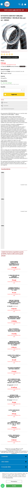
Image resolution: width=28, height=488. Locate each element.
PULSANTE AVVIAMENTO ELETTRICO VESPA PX (14, 368)
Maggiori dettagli (7, 73)
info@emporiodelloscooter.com (14, 450)
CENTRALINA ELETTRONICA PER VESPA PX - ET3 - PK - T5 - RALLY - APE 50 (14, 423)
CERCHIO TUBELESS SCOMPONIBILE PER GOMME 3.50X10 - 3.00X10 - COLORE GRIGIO (14, 302)
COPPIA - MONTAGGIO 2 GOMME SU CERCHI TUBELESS (14, 436)
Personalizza (14, 481)
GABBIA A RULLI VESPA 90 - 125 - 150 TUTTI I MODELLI (14, 356)
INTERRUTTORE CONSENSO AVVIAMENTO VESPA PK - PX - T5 (14, 396)
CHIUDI (26, 473)
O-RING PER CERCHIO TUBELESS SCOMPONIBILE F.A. (14, 276)
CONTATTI (14, 453)
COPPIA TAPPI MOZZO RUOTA (14, 411)
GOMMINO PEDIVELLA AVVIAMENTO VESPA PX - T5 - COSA (14, 289)
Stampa (5, 102)
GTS (14, 10)
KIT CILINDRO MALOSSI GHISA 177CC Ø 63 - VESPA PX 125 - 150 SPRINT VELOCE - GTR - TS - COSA (14, 381)
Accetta (14, 485)
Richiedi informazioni (8, 108)
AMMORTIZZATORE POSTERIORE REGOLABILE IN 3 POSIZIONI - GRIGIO (14, 317)
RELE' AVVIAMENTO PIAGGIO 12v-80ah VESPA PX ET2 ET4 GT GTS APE (14, 330)
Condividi (5, 105)
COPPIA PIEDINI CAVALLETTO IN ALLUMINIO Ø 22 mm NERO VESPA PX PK (14, 263)
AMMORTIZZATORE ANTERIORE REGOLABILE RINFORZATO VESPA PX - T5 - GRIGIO (14, 343)
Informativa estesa (9, 477)
